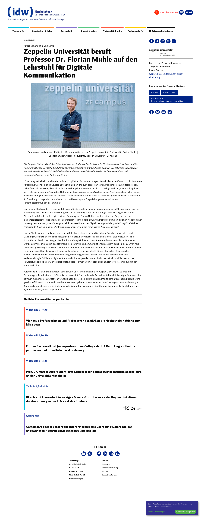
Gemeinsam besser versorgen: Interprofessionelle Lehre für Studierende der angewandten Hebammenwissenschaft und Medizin (79, 429)
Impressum (106, 464)
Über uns (105, 461)
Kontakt (105, 471)
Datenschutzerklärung (110, 468)
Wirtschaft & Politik (111, 31)
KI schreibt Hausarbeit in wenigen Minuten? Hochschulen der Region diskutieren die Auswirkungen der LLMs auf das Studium (82, 399)
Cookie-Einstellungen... (157, 511)
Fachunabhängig (135, 31)
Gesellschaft (169, 92)
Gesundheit (66, 31)
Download (112, 155)
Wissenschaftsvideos (161, 31)
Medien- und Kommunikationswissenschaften (167, 99)
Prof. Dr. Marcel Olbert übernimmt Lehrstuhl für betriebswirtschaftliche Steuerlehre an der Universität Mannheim (76, 374)
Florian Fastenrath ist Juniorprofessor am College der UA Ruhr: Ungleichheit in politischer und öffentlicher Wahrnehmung (81, 348)
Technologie (18, 31)
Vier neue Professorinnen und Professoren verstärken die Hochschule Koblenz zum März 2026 (83, 322)
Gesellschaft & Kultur (42, 31)
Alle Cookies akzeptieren (185, 511)
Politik (154, 92)
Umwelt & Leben (88, 31)
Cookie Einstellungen (109, 475)
